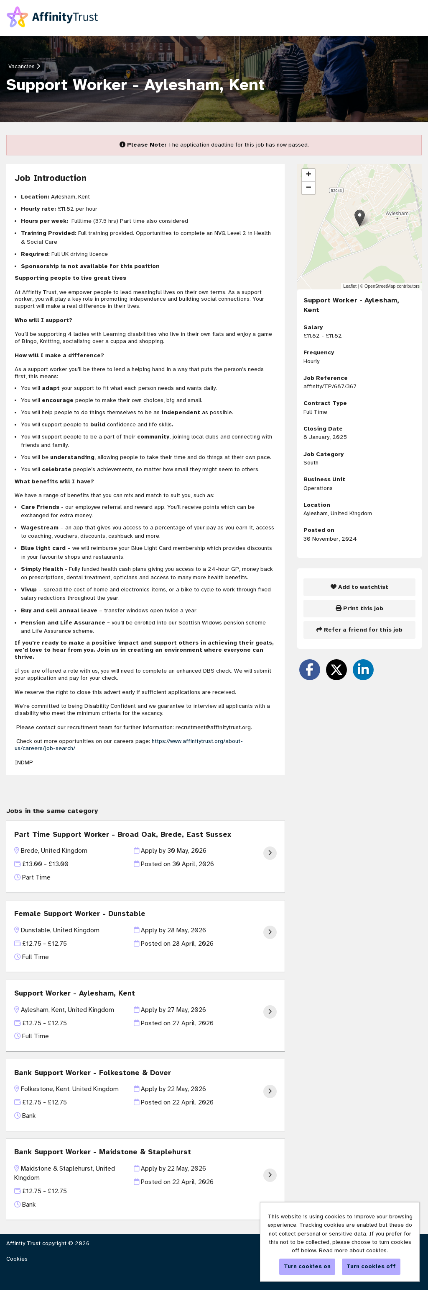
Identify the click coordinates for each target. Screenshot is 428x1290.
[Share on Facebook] (309, 669)
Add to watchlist (359, 587)
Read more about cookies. (353, 1250)
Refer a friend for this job (359, 629)
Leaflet (350, 286)
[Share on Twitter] (336, 669)
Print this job (359, 608)
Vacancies (24, 66)
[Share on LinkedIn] (363, 669)
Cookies (17, 1259)
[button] (359, 218)
